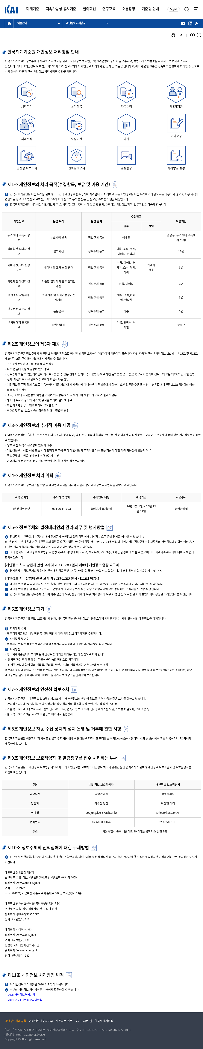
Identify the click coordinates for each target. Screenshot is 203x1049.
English (173, 9)
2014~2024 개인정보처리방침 (25, 1000)
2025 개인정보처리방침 (21, 994)
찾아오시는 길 (83, 1021)
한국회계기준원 (104, 1021)
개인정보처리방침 (15, 1021)
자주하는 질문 (64, 1021)
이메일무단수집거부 (41, 1021)
